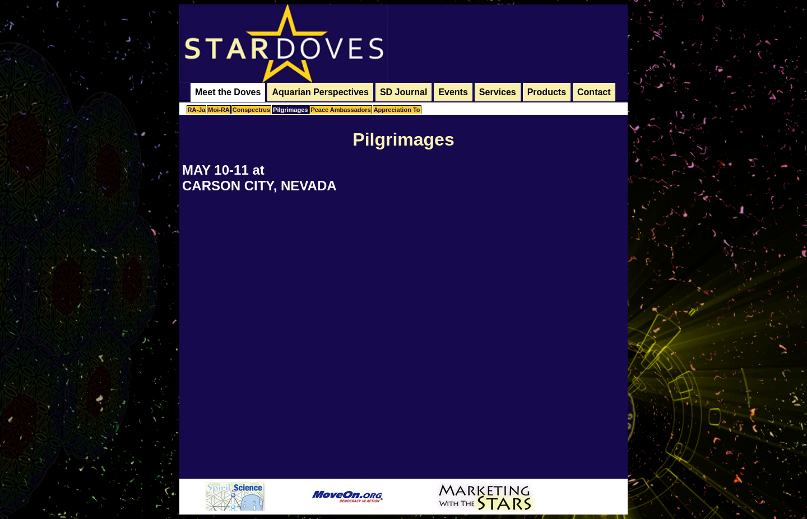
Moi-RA (219, 109)
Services (497, 92)
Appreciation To (397, 109)
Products (546, 92)
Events (452, 92)
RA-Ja (197, 109)
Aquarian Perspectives (320, 92)
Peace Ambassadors (340, 109)
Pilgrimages (290, 109)
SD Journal (403, 92)
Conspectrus (251, 109)
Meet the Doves (228, 92)
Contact (594, 92)
